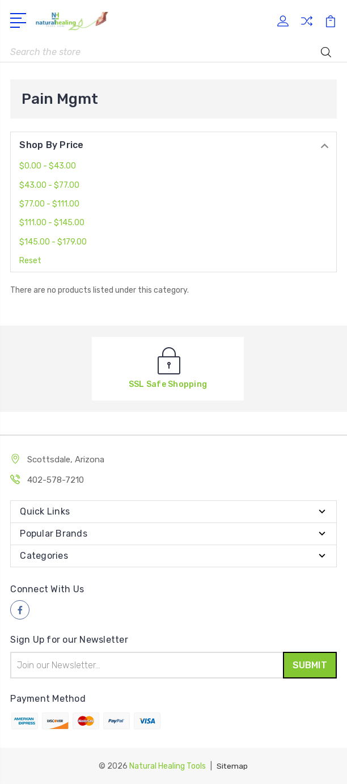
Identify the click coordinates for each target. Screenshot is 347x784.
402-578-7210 (55, 480)
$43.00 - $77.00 (49, 185)
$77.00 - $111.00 (49, 204)
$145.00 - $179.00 (53, 242)
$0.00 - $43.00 (47, 166)
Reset (30, 260)
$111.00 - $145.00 (51, 222)
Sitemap (232, 765)
